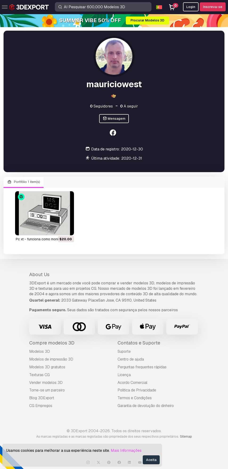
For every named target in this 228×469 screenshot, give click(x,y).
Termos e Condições (135, 397)
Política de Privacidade (137, 390)
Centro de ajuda (131, 359)
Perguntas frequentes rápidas (142, 367)
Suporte (124, 351)
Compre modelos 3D (51, 343)
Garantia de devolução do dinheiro (146, 405)
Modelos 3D (39, 351)
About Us (39, 274)
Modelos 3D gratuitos (47, 367)
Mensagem (114, 118)
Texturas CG (39, 374)
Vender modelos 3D (46, 382)
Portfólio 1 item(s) (23, 182)
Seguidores (101, 106)
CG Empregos (40, 405)
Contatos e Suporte (139, 343)
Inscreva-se (212, 7)
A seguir (129, 106)
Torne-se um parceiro (47, 390)
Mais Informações (126, 450)
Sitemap (186, 436)
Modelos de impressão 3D (51, 359)
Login (190, 7)
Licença (124, 374)
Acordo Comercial (132, 382)
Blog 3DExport (41, 397)
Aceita (151, 460)
